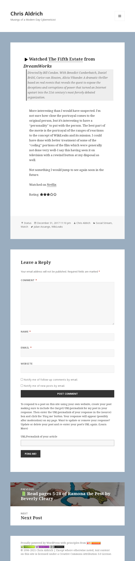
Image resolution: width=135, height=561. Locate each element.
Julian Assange (42, 226)
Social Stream (104, 223)
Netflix (51, 185)
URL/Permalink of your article (39, 436)
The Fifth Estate (65, 59)
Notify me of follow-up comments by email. (51, 379)
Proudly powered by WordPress (40, 542)
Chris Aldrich (26, 13)
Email (26, 347)
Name (26, 331)
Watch (24, 226)
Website (27, 363)
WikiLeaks (57, 226)
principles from (84, 542)
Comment (29, 280)
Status (27, 223)
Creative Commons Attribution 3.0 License (85, 554)
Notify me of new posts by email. (44, 385)
